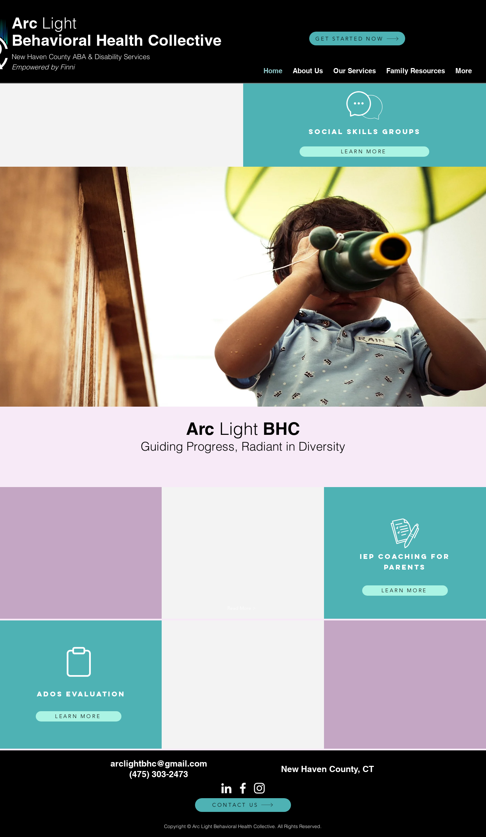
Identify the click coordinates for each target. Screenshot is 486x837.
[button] (241, 609)
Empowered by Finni (43, 67)
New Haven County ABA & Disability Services (81, 56)
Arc (44, 23)
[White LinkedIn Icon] (226, 788)
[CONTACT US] (243, 805)
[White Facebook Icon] (243, 788)
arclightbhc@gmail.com (158, 763)
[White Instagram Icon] (259, 788)
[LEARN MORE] (364, 151)
